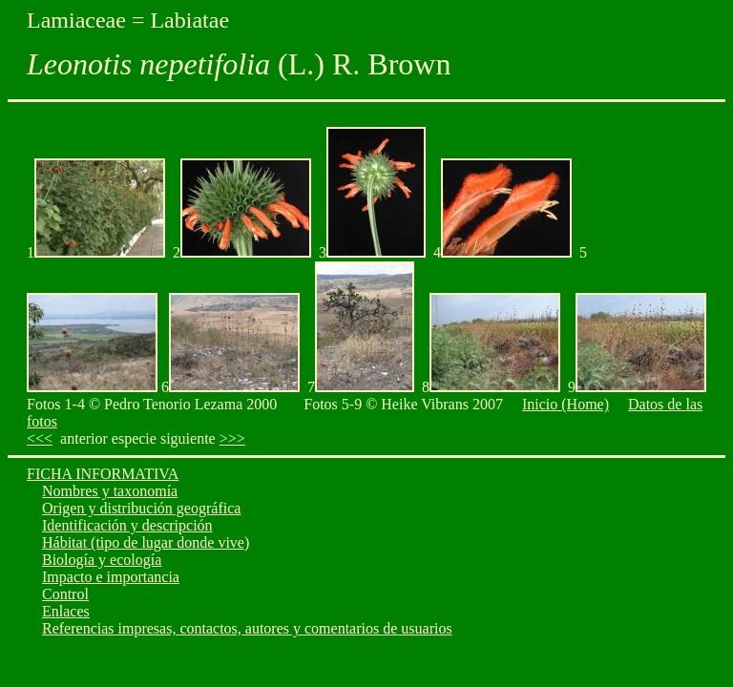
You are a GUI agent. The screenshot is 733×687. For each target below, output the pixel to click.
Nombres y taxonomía (110, 491)
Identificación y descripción (127, 525)
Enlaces (66, 611)
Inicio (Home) (565, 404)
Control (65, 594)
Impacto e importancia (110, 577)
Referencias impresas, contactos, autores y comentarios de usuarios (247, 628)
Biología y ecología (101, 560)
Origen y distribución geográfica (141, 508)
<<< (39, 438)
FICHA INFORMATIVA (102, 474)
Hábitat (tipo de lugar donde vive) (145, 542)
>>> (232, 438)
